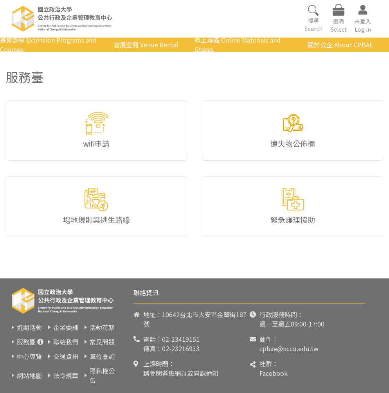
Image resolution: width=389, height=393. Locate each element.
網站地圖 (29, 375)
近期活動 (29, 327)
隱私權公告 (102, 375)
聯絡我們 (65, 341)
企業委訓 (65, 327)
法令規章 (65, 375)
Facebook (273, 373)
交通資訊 (65, 356)
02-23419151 (181, 339)
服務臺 (26, 341)
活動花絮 (102, 327)
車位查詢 (102, 356)
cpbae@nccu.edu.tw (289, 348)
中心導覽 (29, 356)
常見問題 (102, 341)
